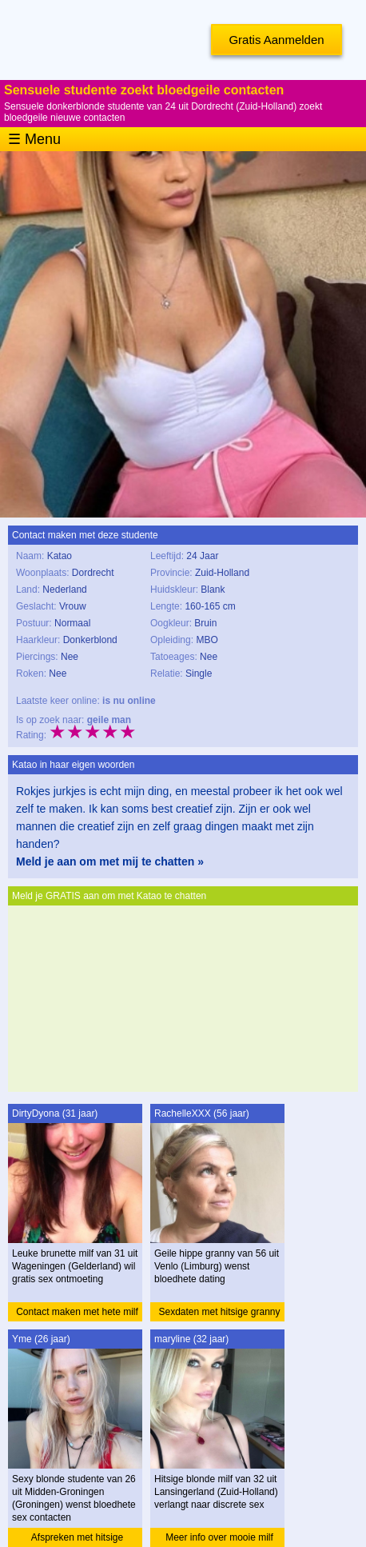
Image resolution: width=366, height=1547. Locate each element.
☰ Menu (34, 139)
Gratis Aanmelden (276, 39)
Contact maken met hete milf (77, 1311)
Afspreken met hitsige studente (77, 1539)
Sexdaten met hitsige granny (219, 1311)
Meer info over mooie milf (219, 1537)
